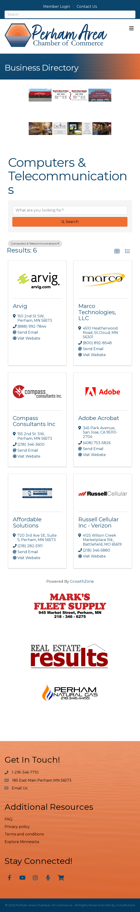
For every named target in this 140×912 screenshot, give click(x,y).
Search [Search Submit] (70, 222)
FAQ (8, 819)
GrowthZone (82, 581)
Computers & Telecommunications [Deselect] (35, 243)
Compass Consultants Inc (34, 421)
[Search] (70, 14)
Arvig (20, 306)
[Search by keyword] (70, 210)
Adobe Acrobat (98, 418)
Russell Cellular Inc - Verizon (98, 522)
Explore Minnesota (22, 842)
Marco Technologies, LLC (97, 312)
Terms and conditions (24, 834)
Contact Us (87, 6)
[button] (117, 251)
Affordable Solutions (27, 522)
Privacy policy (17, 826)
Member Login (56, 6)
